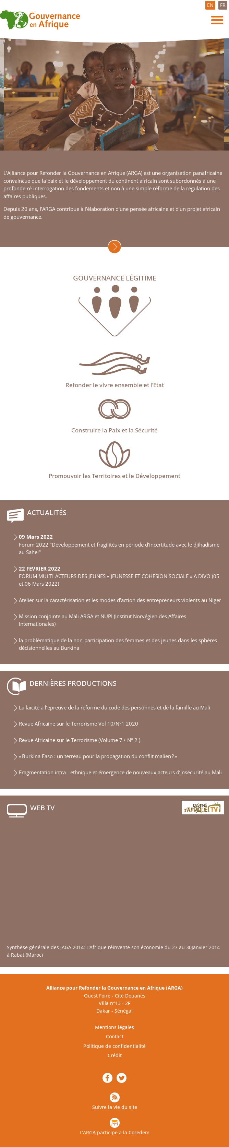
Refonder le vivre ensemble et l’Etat (114, 385)
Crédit (115, 1055)
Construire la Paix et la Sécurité (114, 430)
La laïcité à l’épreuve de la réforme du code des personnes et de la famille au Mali (114, 707)
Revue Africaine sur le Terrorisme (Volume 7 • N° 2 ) (79, 740)
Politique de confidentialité (114, 1046)
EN (210, 5)
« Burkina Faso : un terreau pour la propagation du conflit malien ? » (98, 756)
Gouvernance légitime (114, 278)
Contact (114, 1036)
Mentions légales (114, 1027)
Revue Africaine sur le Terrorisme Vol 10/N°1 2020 (78, 723)
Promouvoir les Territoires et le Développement (114, 476)
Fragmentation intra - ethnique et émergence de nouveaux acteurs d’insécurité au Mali (120, 772)
